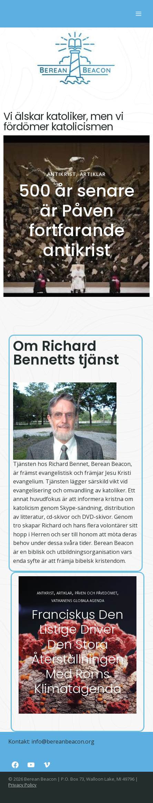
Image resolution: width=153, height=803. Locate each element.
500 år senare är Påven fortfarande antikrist (76, 220)
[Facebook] (15, 765)
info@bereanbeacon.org (62, 741)
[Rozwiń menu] (138, 13)
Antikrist (61, 174)
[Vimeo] (47, 765)
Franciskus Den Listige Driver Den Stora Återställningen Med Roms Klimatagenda (77, 652)
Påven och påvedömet (96, 593)
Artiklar (93, 174)
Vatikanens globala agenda (77, 600)
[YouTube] (31, 765)
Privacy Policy (22, 785)
